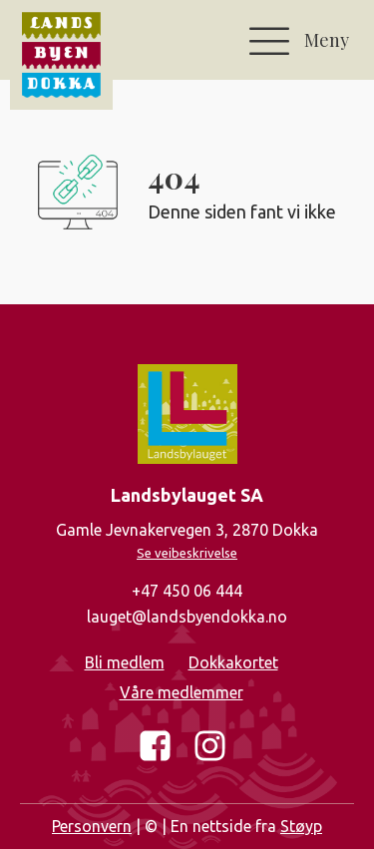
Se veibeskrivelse (187, 553)
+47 (187, 591)
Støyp (301, 826)
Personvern (92, 826)
